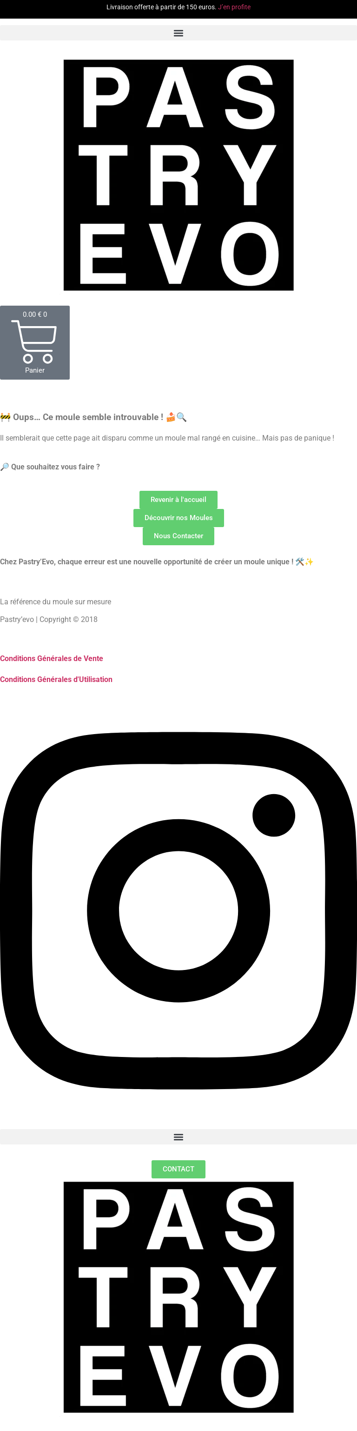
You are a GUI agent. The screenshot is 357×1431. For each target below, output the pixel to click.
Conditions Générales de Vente (51, 658)
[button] (178, 32)
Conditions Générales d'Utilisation (56, 679)
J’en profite (234, 7)
